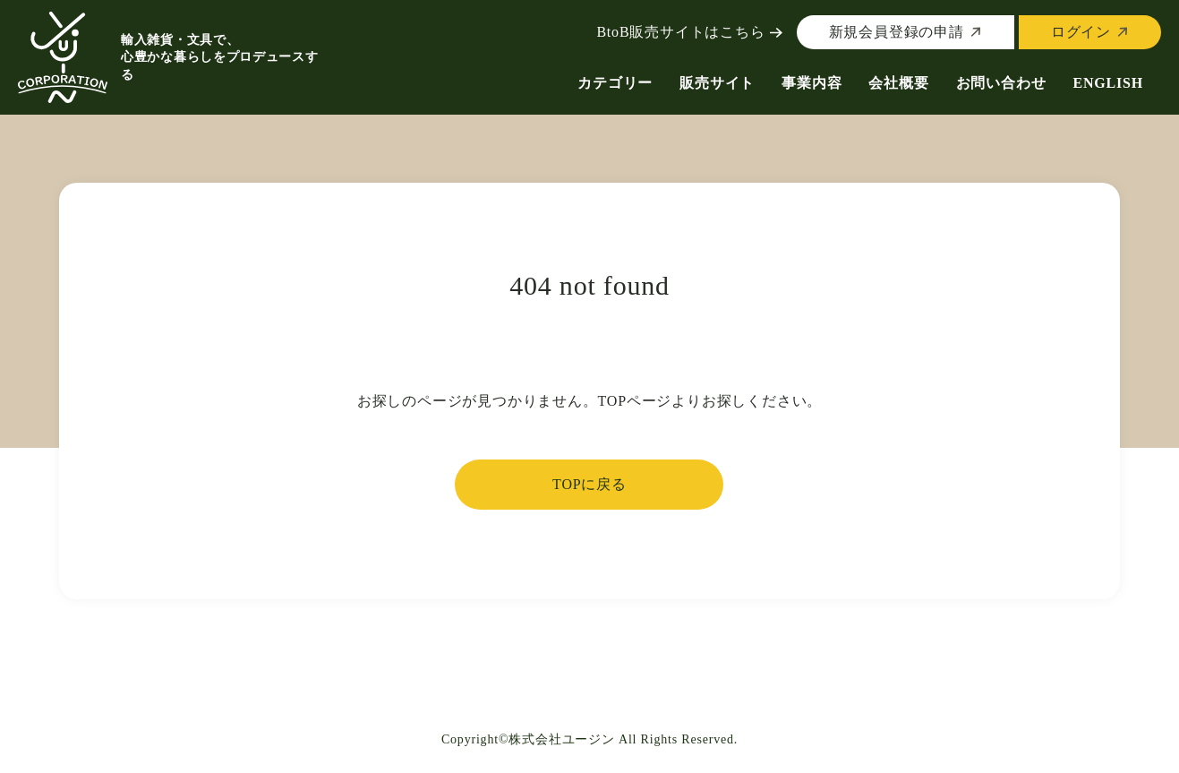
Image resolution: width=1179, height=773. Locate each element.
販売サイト (717, 82)
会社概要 (898, 82)
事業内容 (812, 82)
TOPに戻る (589, 484)
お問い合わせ (1001, 82)
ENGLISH (1107, 82)
